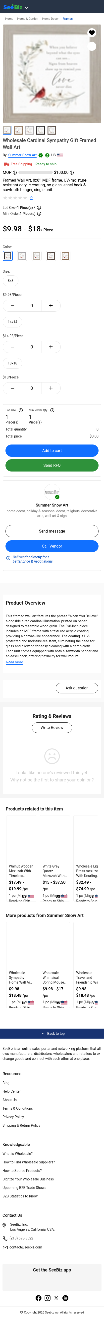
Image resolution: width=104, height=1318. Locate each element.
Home (9, 19)
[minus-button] (12, 305)
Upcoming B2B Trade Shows (24, 1188)
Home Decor (50, 19)
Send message (52, 531)
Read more (14, 662)
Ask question (77, 688)
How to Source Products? (22, 1171)
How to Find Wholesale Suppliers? (28, 1162)
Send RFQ (52, 465)
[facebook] (38, 1298)
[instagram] (47, 1298)
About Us (9, 1100)
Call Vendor (52, 546)
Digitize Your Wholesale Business (28, 1179)
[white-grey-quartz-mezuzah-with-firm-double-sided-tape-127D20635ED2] (55, 839)
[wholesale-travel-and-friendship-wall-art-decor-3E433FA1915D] (88, 946)
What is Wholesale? (17, 1154)
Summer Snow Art (22, 155)
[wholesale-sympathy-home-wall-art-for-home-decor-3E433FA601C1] (21, 946)
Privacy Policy (13, 1117)
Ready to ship (46, 164)
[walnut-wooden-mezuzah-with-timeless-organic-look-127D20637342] (21, 839)
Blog (5, 1083)
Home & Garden (27, 19)
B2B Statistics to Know (20, 1196)
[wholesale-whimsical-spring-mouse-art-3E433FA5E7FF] (55, 946)
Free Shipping (17, 164)
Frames (68, 19)
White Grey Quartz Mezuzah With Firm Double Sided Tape (53, 875)
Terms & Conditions (17, 1108)
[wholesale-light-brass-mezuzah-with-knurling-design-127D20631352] (88, 839)
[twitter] (56, 1298)
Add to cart (52, 450)
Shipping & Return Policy (21, 1125)
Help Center (11, 1091)
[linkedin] (65, 1298)
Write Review (52, 727)
